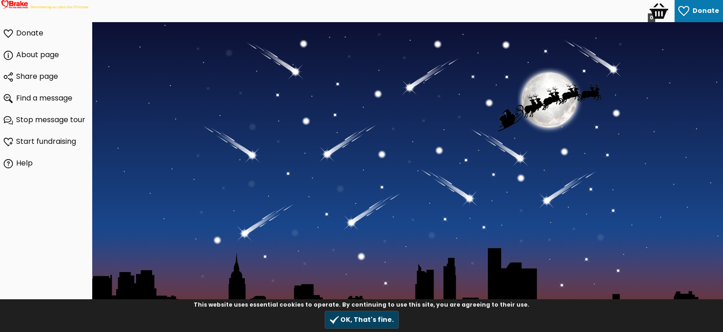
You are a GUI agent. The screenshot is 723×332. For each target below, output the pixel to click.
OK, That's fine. (362, 320)
